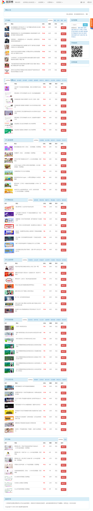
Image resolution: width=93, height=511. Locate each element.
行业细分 (53, 260)
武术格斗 (42, 379)
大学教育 (30, 80)
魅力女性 (47, 379)
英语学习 (42, 80)
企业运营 (36, 260)
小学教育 (13, 80)
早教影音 (75, 33)
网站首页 (17, 2)
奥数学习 (47, 80)
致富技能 (53, 319)
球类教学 (36, 379)
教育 (75, 29)
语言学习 (53, 140)
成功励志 (64, 260)
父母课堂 (42, 140)
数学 (85, 33)
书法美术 (58, 140)
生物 (81, 35)
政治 (74, 37)
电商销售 (36, 200)
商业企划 (58, 260)
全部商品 (50, 20)
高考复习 (58, 80)
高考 (79, 33)
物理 (75, 35)
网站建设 (53, 200)
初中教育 (19, 80)
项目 (72, 29)
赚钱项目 (64, 200)
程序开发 (36, 319)
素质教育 (36, 80)
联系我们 (59, 2)
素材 (62, 20)
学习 (78, 29)
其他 (65, 439)
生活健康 (53, 379)
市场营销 (30, 260)
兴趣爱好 (64, 379)
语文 (82, 33)
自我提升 (58, 319)
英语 (72, 35)
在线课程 (41, 2)
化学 (78, 35)
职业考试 (30, 319)
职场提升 (42, 260)
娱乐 (65, 20)
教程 (55, 20)
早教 (81, 29)
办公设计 (42, 319)
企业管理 (47, 260)
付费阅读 (50, 2)
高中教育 (25, 80)
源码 (85, 27)
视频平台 (47, 200)
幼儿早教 (47, 140)
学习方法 (64, 80)
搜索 (85, 25)
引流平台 (58, 200)
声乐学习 (64, 140)
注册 (83, 2)
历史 (84, 35)
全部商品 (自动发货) (29, 2)
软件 (58, 20)
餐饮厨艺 (64, 319)
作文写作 (53, 80)
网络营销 (42, 200)
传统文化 (58, 379)
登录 (89, 2)
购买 (63, 27)
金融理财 (47, 319)
